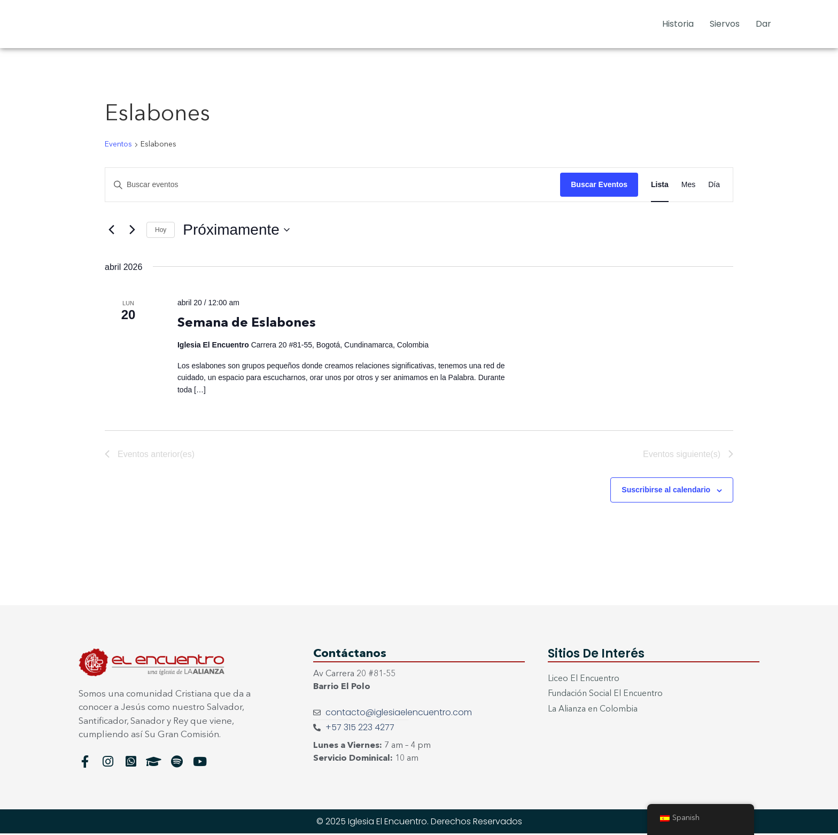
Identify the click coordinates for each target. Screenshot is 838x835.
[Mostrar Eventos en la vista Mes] (688, 185)
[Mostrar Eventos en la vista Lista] (660, 185)
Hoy (160, 230)
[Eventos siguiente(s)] (132, 229)
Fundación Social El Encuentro (606, 696)
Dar (763, 24)
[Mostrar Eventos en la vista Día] (714, 185)
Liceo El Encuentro (584, 680)
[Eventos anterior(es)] (111, 229)
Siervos (725, 24)
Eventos (118, 144)
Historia (678, 24)
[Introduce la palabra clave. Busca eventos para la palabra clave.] (332, 185)
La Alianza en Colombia (593, 711)
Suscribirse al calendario (666, 491)
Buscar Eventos (599, 184)
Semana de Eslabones (246, 323)
